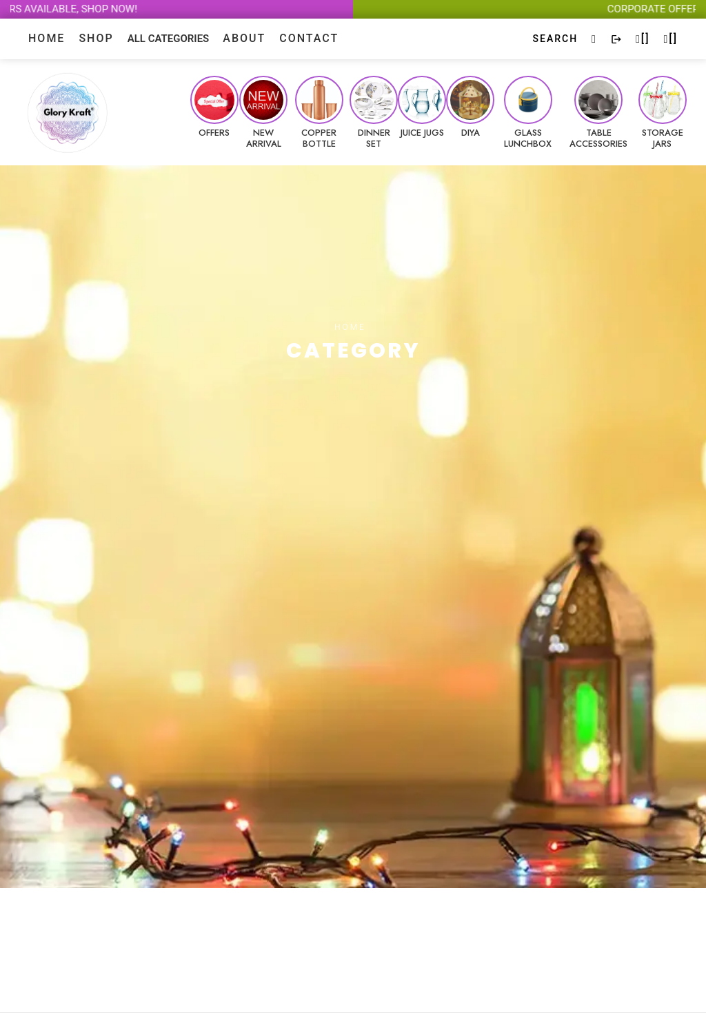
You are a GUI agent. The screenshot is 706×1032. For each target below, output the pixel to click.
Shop (96, 38)
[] (643, 38)
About (244, 38)
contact (309, 38)
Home (46, 38)
